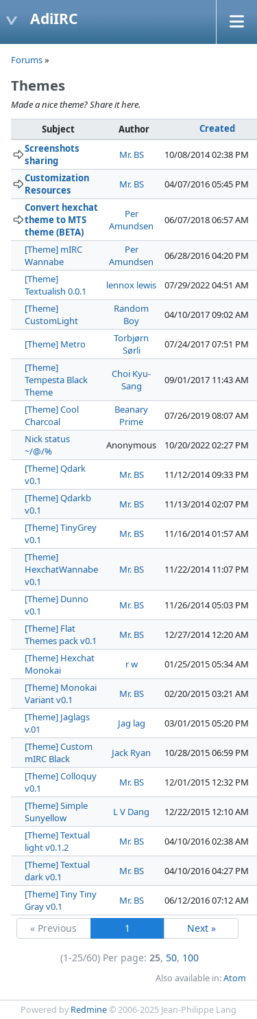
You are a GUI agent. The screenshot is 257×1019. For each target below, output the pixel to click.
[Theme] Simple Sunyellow (56, 811)
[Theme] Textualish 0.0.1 (55, 285)
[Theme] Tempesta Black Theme (56, 379)
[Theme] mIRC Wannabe (53, 255)
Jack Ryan (131, 752)
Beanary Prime (131, 415)
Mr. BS (131, 154)
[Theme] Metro (55, 344)
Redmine (89, 1010)
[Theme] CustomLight (51, 314)
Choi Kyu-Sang (131, 379)
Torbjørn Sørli (131, 344)
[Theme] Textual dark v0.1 (57, 870)
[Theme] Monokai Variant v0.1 (61, 693)
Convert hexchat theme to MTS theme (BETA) (61, 219)
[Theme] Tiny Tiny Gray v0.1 (61, 900)
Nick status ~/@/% (47, 445)
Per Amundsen (131, 219)
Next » (201, 928)
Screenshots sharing (52, 154)
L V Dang (131, 811)
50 (171, 957)
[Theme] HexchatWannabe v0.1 (61, 569)
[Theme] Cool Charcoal (52, 415)
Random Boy (131, 314)
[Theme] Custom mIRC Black (59, 752)
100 (190, 957)
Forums (26, 60)
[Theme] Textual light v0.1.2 (57, 841)
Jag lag (131, 723)
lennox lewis (131, 285)
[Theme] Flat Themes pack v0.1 (61, 634)
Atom (234, 978)
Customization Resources (57, 184)
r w (131, 664)
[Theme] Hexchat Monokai (60, 664)
